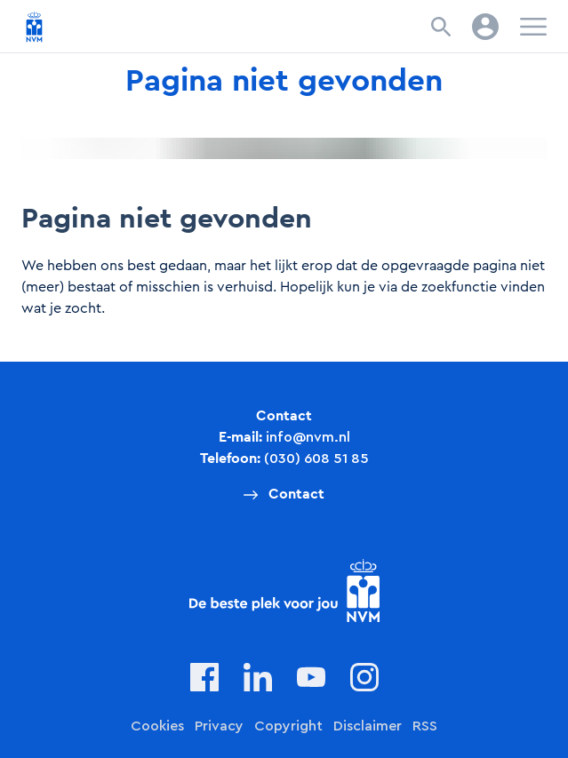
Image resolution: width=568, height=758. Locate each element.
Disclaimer (367, 726)
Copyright (288, 726)
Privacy (219, 726)
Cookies (157, 726)
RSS (424, 726)
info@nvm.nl (308, 437)
